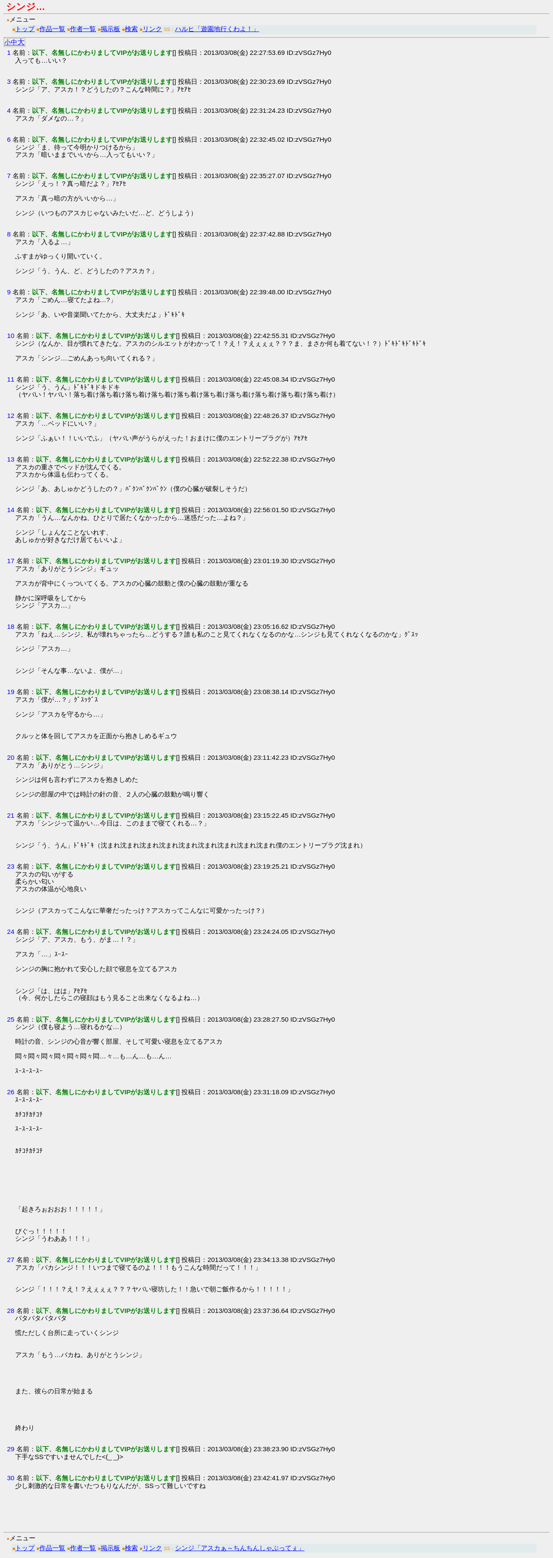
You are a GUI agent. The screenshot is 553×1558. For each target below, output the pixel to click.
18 (10, 626)
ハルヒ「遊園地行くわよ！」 (217, 28)
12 (10, 415)
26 (10, 1092)
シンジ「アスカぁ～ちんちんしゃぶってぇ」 (240, 1548)
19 (10, 691)
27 (10, 1259)
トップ (25, 28)
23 (10, 866)
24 (10, 931)
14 (10, 509)
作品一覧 (52, 28)
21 (10, 815)
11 (10, 379)
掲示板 (110, 28)
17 (10, 560)
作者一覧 (83, 28)
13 (10, 459)
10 (10, 335)
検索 (131, 28)
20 (10, 757)
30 (10, 1478)
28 (10, 1310)
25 (10, 1019)
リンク (152, 28)
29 (10, 1449)
